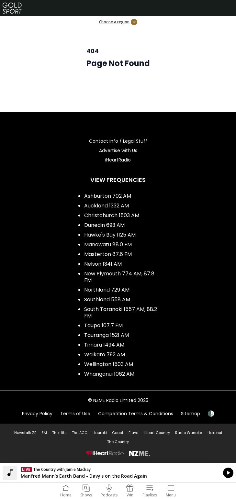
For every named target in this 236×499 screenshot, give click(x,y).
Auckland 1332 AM (106, 205)
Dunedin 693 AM (104, 225)
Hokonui (215, 432)
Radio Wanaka (188, 432)
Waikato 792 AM (104, 354)
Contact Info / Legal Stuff (118, 141)
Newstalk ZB (25, 432)
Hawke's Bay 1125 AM (110, 234)
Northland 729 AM (106, 290)
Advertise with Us (118, 150)
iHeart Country (157, 432)
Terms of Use (75, 413)
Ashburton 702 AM (107, 196)
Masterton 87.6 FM (108, 254)
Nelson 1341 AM (103, 264)
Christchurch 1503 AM (111, 215)
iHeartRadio (118, 160)
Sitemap (190, 413)
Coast (117, 432)
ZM (44, 432)
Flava (134, 432)
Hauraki (100, 432)
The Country (118, 441)
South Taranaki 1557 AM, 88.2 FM (120, 312)
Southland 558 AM (107, 299)
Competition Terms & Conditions (135, 413)
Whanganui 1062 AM (109, 374)
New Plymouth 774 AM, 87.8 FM (119, 277)
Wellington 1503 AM (108, 364)
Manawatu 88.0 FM (108, 244)
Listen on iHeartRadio (118, 472)
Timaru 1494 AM (104, 345)
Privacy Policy (37, 413)
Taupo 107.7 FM (103, 325)
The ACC (79, 432)
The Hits (59, 432)
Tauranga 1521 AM (106, 335)
